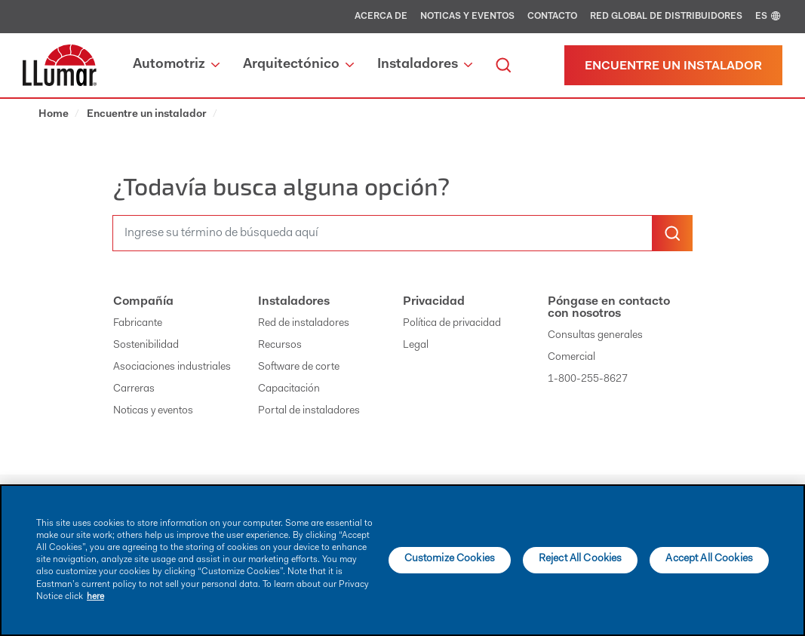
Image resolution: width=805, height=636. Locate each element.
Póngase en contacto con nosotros (609, 308)
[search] (503, 65)
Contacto (552, 16)
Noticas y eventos (467, 16)
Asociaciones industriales (172, 367)
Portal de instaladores (309, 411)
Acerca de (381, 16)
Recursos (280, 345)
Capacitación (289, 389)
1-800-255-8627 (588, 379)
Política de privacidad (452, 323)
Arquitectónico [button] (298, 65)
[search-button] (672, 233)
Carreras (134, 389)
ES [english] (768, 16)
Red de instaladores (303, 323)
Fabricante (137, 323)
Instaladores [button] (424, 65)
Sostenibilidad (146, 345)
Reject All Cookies (580, 559)
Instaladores (294, 302)
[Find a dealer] (673, 65)
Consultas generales (595, 335)
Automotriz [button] (176, 65)
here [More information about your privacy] (95, 596)
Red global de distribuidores (666, 16)
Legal (416, 345)
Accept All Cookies (709, 559)
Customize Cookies (449, 559)
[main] (402, 560)
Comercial (571, 357)
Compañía (143, 302)
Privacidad (434, 302)
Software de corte (299, 367)
